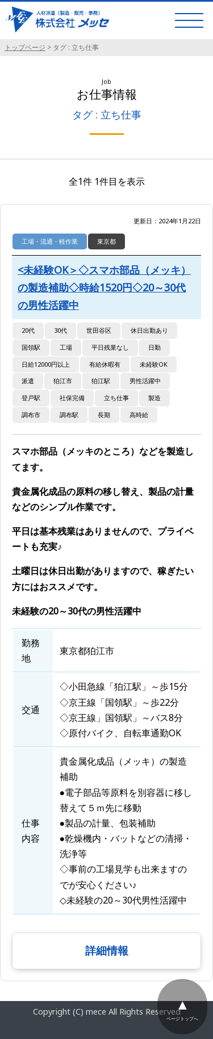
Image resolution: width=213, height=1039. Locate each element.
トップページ (25, 47)
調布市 (31, 414)
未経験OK (154, 364)
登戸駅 (31, 397)
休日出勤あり (149, 330)
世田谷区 (98, 330)
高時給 (139, 414)
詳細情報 (106, 950)
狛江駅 (100, 380)
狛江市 (62, 380)
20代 (28, 330)
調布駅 (69, 414)
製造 (154, 397)
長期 (104, 414)
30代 (60, 330)
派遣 (28, 380)
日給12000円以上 (46, 364)
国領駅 (31, 347)
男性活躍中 (145, 380)
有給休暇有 (104, 364)
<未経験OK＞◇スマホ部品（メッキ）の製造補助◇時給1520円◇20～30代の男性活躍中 (104, 287)
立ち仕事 (116, 397)
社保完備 (72, 397)
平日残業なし (110, 347)
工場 (66, 347)
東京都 (106, 241)
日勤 (154, 347)
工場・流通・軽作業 (50, 241)
